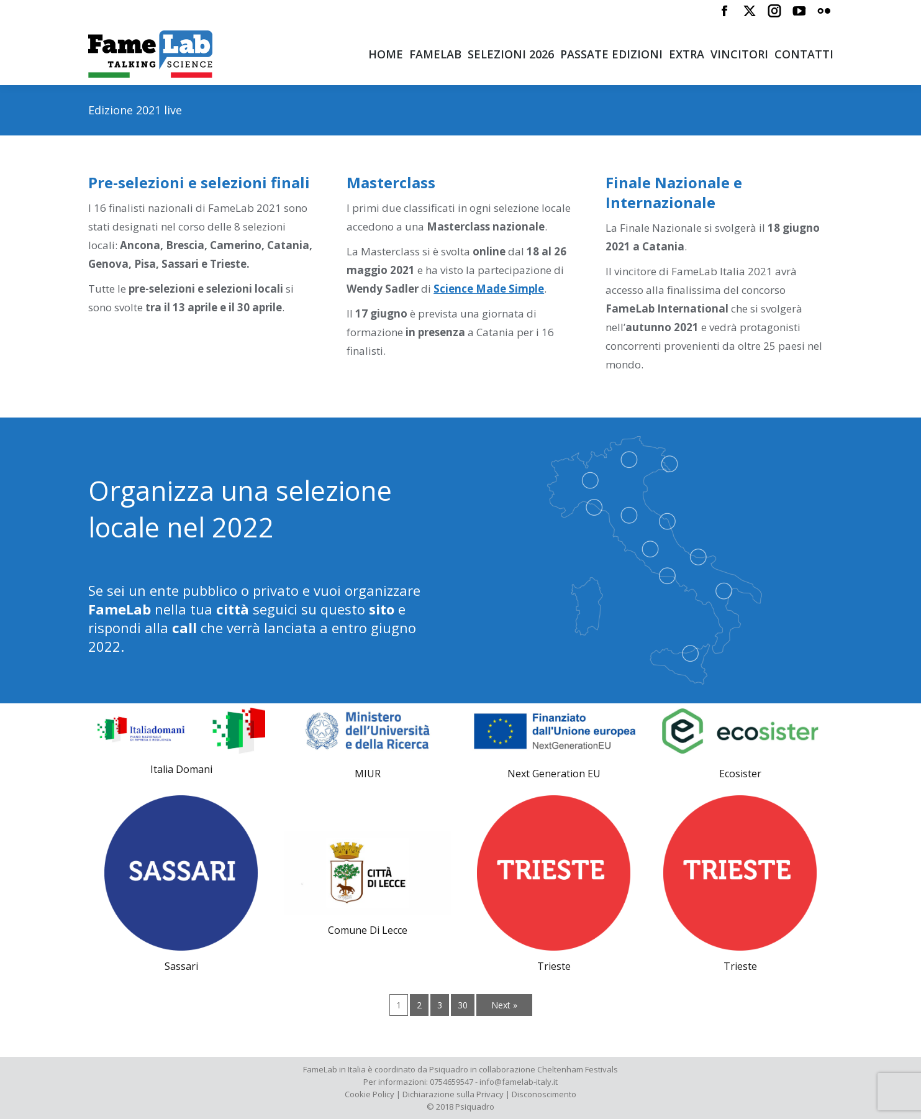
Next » (504, 1005)
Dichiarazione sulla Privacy (453, 1094)
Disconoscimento (544, 1094)
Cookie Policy (369, 1094)
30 (463, 1005)
